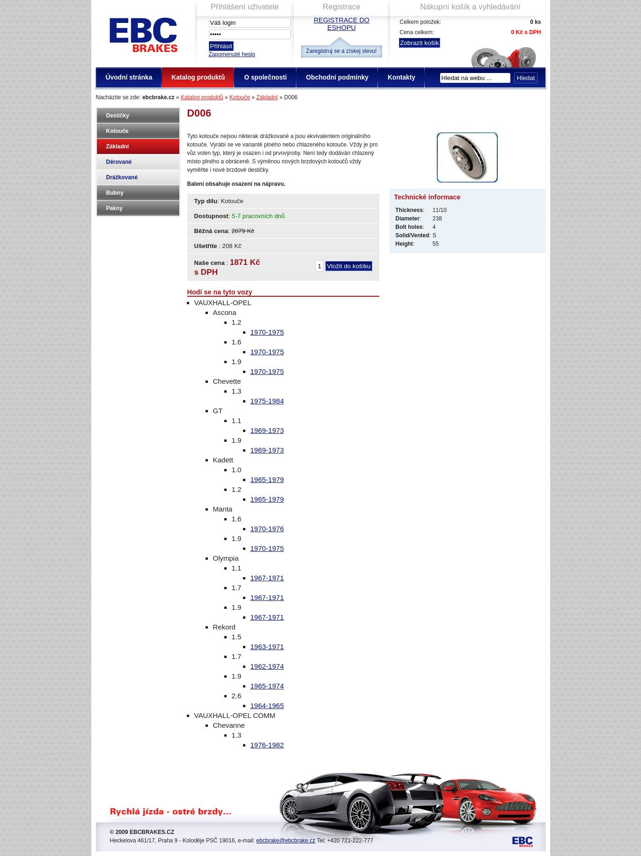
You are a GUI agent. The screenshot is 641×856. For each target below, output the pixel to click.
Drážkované (122, 177)
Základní (267, 97)
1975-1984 (267, 401)
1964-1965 (267, 706)
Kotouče (239, 97)
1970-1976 (267, 529)
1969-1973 (267, 430)
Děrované (119, 162)
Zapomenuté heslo (232, 54)
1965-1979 (267, 479)
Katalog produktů (202, 97)
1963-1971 (267, 647)
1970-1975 (267, 332)
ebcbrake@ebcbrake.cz (285, 840)
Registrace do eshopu (341, 23)
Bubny (115, 193)
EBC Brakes (143, 33)
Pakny (114, 208)
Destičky (117, 115)
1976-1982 (267, 745)
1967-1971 (267, 578)
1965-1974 (267, 686)
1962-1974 (267, 666)
